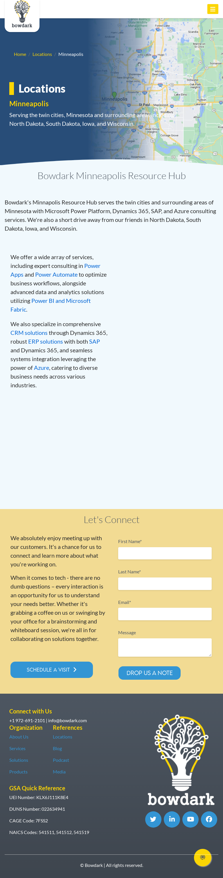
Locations (42, 54)
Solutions (18, 760)
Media (59, 771)
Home (20, 54)
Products (18, 771)
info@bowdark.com (67, 720)
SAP (94, 341)
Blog (57, 748)
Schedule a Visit (48, 670)
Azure (41, 367)
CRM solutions (29, 332)
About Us (18, 736)
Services (17, 748)
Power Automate (56, 274)
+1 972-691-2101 (27, 720)
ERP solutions (45, 341)
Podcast (61, 760)
